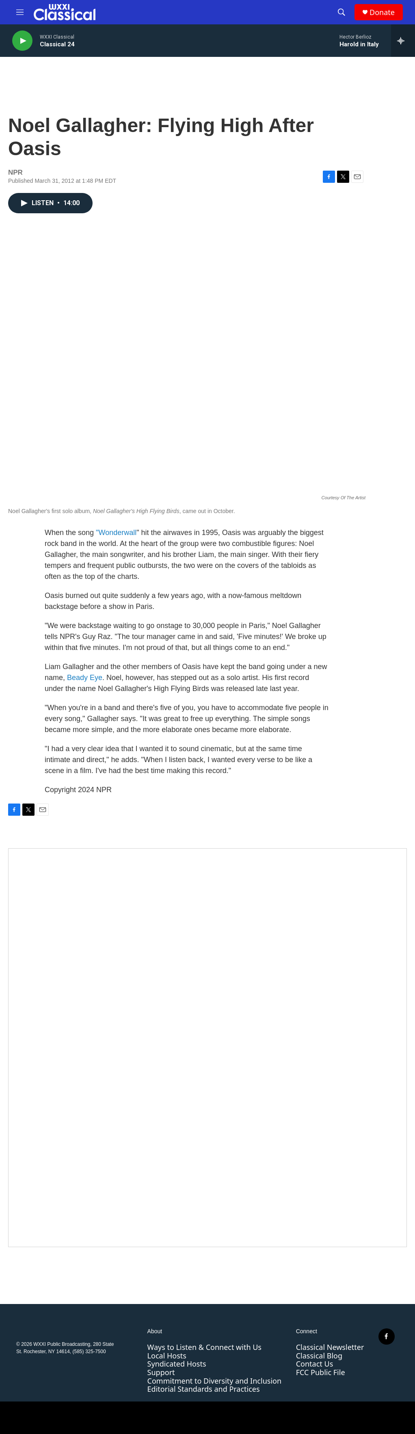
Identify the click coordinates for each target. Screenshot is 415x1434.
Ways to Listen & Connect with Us (204, 1347)
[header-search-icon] (341, 12)
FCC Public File (320, 1372)
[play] (22, 40)
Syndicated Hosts (176, 1364)
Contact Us (314, 1364)
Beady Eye (84, 678)
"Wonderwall (116, 533)
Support (161, 1372)
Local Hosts (166, 1355)
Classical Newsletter (330, 1347)
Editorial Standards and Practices (203, 1389)
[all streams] (403, 40)
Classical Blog (319, 1355)
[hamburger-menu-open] (20, 12)
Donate (382, 12)
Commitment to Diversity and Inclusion (214, 1381)
